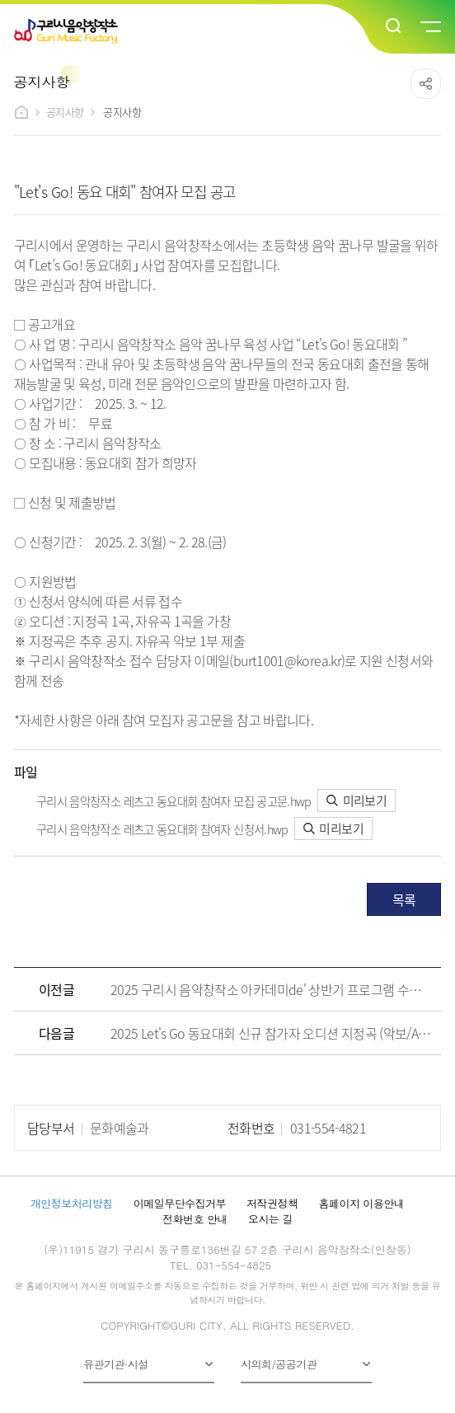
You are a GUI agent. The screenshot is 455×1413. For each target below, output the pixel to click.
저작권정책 (272, 1203)
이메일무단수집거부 (180, 1203)
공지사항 (65, 112)
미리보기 (356, 800)
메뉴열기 (429, 27)
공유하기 (425, 83)
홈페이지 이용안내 (361, 1203)
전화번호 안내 (195, 1219)
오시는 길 (270, 1219)
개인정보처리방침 (71, 1203)
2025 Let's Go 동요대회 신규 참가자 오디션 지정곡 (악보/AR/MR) (270, 1033)
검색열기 (394, 26)
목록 (404, 899)
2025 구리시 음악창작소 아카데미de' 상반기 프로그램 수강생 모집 (270, 989)
